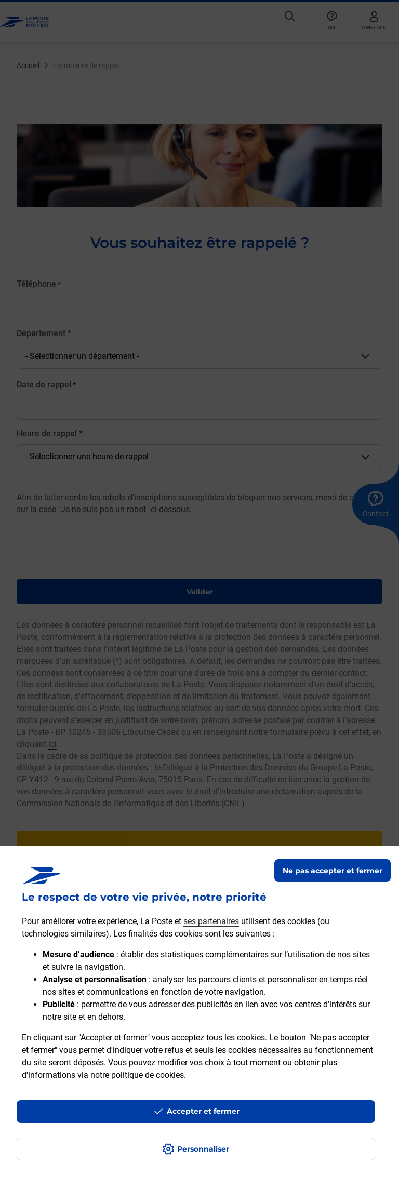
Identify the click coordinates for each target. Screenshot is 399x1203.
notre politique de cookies (137, 1075)
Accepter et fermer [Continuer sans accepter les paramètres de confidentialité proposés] (203, 1111)
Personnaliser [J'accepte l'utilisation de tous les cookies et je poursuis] (203, 1149)
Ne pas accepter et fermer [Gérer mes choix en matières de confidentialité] (332, 870)
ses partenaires (211, 921)
